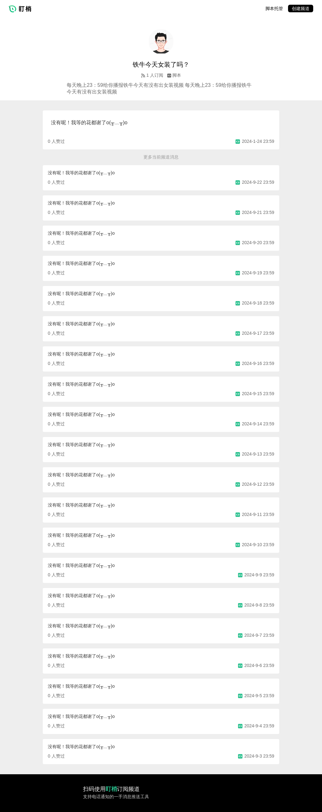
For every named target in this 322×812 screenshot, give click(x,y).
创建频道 (300, 8)
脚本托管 (274, 8)
